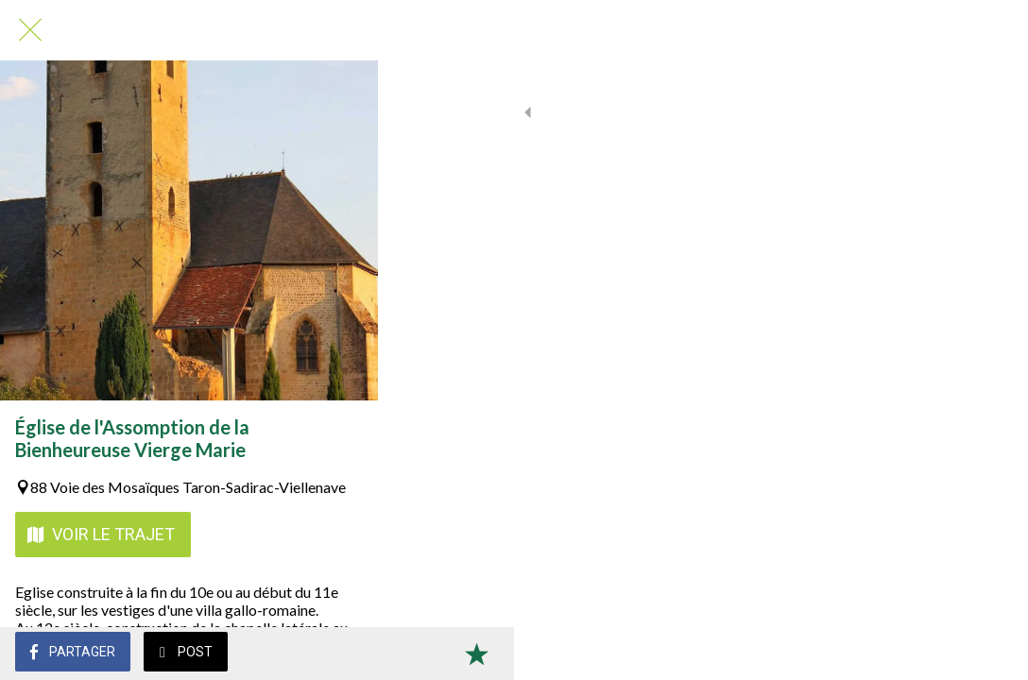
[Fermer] (30, 30)
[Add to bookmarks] (990, 653)
